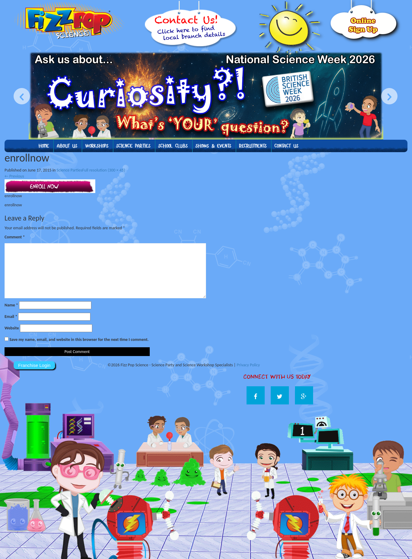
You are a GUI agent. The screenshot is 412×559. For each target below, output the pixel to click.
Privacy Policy (248, 365)
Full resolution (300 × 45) (103, 170)
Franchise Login (34, 365)
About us (67, 146)
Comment (15, 237)
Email (11, 316)
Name (11, 305)
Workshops (96, 146)
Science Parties (133, 146)
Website (12, 328)
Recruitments (252, 146)
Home (43, 146)
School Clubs (173, 146)
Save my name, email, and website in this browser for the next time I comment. (79, 339)
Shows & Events (213, 146)
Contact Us (286, 146)
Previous (14, 176)
